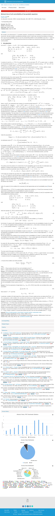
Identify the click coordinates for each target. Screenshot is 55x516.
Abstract (4, 32)
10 (40, 108)
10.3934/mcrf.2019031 (24, 4)
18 (15, 68)
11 (18, 156)
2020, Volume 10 (5, 4)
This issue (4, 7)
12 (46, 111)
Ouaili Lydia (4, 17)
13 (39, 114)
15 (24, 111)
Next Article (22, 7)
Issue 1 (11, 4)
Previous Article (12, 7)
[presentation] (7, 45)
